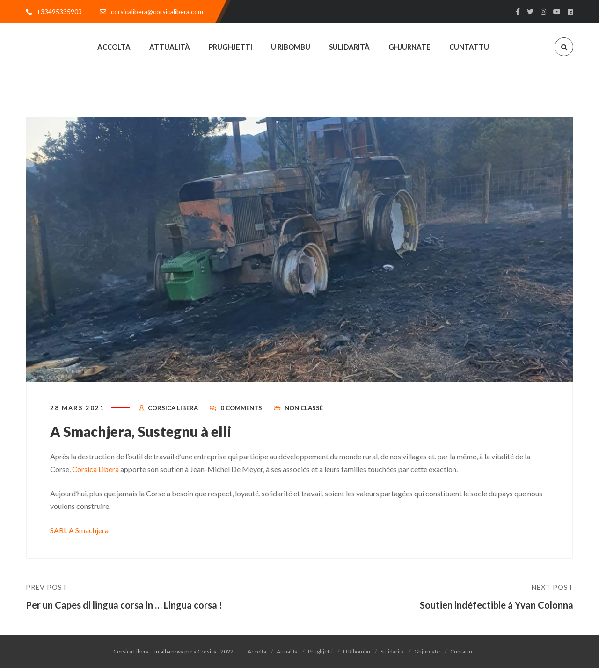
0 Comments (241, 408)
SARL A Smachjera (79, 530)
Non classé (304, 408)
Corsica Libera (173, 408)
